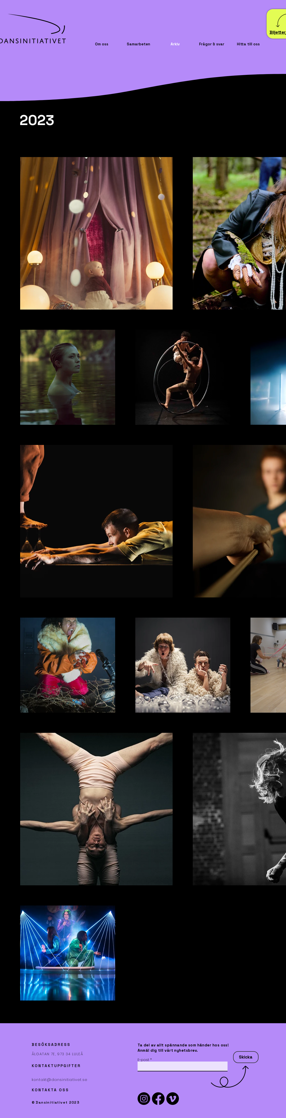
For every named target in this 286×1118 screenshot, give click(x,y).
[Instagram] (144, 1098)
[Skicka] (246, 1057)
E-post (143, 1060)
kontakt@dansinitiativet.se (60, 1079)
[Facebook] (158, 1098)
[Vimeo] (172, 1098)
